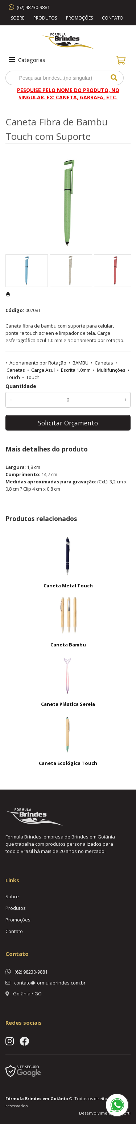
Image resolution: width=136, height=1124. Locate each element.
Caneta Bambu (68, 644)
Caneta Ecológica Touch (68, 763)
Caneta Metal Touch (68, 585)
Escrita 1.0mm (76, 370)
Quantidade (20, 386)
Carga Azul (43, 370)
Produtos (45, 18)
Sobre (17, 18)
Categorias (26, 59)
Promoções (79, 18)
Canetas (104, 362)
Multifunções (111, 370)
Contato (112, 18)
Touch (13, 377)
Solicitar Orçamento (68, 423)
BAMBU (80, 362)
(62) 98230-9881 (33, 7)
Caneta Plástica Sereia (68, 704)
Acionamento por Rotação (37, 362)
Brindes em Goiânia (46, 1098)
